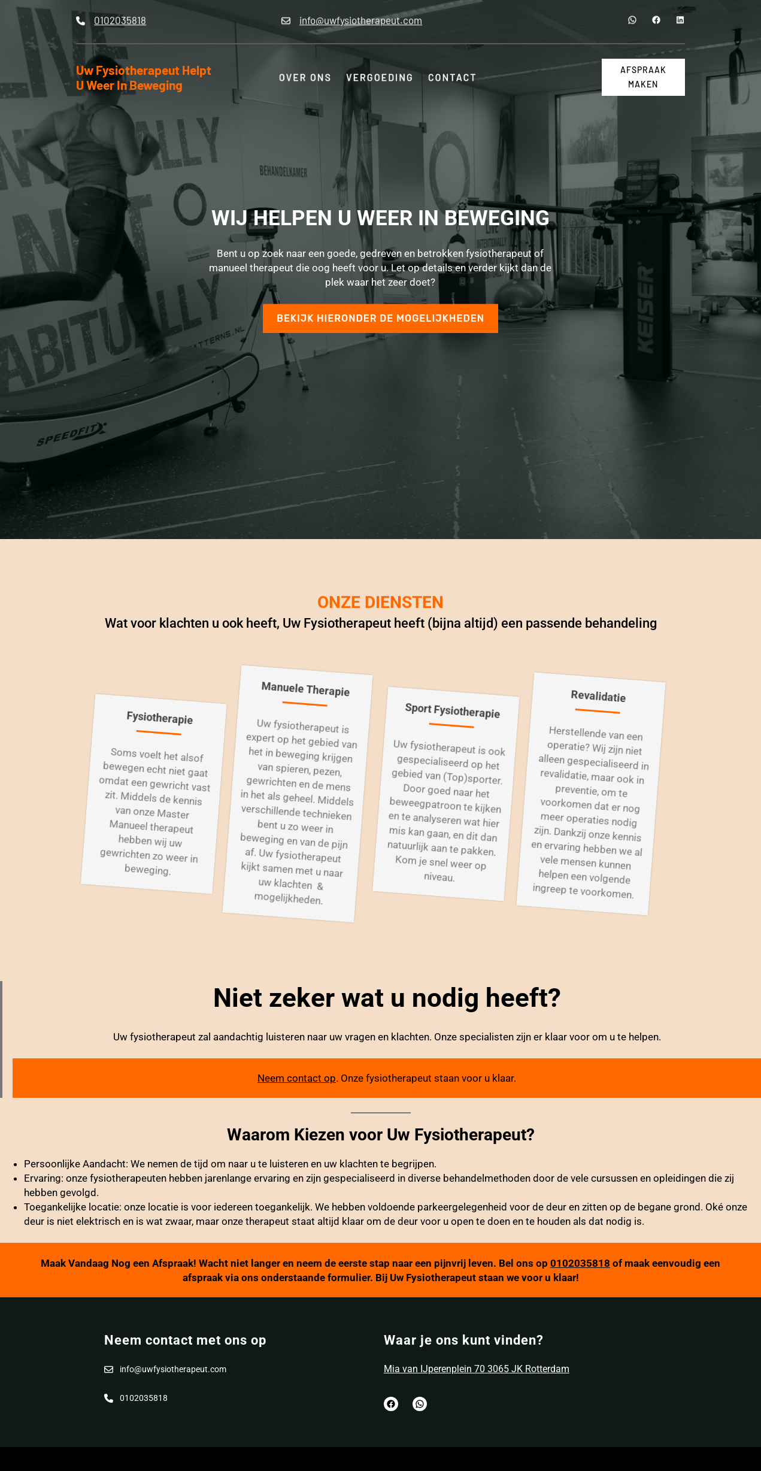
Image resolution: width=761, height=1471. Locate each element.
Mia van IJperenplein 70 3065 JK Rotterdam (476, 1369)
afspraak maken (643, 77)
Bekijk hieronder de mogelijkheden (380, 308)
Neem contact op (296, 1078)
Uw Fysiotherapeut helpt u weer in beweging (143, 77)
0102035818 (580, 1263)
